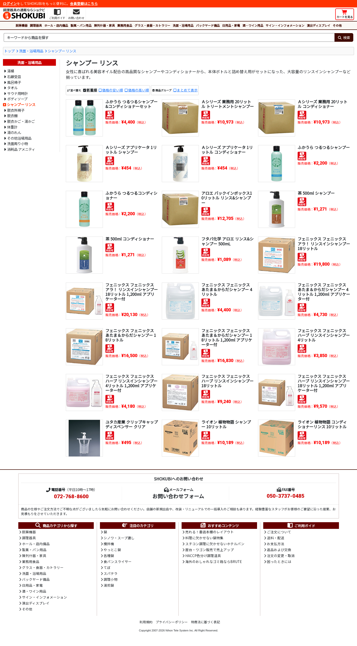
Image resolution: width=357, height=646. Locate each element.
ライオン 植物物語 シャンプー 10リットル (226, 424)
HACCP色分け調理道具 (203, 556)
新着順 (92, 90)
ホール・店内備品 (56, 25)
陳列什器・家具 (104, 25)
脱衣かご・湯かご (21, 121)
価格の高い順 (138, 90)
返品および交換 (279, 550)
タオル (12, 87)
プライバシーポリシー (172, 623)
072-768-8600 (71, 496)
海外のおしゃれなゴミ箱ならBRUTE (213, 562)
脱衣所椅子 (15, 110)
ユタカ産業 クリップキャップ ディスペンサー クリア (131, 424)
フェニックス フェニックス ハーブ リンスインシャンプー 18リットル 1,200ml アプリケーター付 (324, 383)
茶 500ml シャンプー (316, 193)
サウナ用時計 (17, 93)
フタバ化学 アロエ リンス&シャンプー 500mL (227, 241)
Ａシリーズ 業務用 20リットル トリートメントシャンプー (227, 104)
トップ (9, 50)
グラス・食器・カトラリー (152, 25)
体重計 (12, 126)
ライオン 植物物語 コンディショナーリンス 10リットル (322, 424)
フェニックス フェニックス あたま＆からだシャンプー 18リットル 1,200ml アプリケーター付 (226, 337)
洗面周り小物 (17, 143)
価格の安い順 (112, 90)
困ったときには (279, 562)
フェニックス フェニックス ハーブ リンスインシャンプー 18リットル (227, 380)
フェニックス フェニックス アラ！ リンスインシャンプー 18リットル (324, 243)
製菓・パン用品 (81, 25)
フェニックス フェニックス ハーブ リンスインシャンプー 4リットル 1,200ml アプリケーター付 (131, 383)
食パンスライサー (118, 562)
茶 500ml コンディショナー (129, 239)
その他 (337, 25)
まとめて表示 (187, 90)
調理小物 (111, 580)
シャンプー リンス (62, 50)
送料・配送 (275, 538)
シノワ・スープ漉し (119, 538)
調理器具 (36, 25)
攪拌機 (109, 544)
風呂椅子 (14, 82)
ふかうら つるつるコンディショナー (131, 195)
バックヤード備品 (208, 25)
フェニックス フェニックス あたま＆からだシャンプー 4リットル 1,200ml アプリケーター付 (324, 292)
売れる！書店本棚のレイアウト (209, 532)
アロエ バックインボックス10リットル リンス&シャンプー (226, 197)
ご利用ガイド (301, 525)
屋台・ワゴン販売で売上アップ (209, 550)
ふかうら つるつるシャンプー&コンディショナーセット (131, 104)
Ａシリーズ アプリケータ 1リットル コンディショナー (227, 149)
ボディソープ (17, 98)
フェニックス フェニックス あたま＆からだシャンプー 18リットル (130, 335)
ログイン (10, 3)
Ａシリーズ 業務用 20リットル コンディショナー (322, 104)
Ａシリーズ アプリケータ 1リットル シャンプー (131, 149)
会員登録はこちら (84, 3)
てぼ (107, 568)
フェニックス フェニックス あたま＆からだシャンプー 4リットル (226, 289)
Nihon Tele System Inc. (180, 631)
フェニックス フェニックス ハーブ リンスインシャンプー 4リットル (324, 335)
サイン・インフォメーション (285, 25)
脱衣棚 (12, 115)
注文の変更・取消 (281, 556)
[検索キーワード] (169, 37)
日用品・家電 (231, 25)
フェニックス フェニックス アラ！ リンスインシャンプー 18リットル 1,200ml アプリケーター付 (131, 292)
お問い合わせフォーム (178, 496)
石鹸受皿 (14, 76)
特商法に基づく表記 (205, 623)
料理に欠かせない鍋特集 (204, 538)
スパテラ (111, 574)
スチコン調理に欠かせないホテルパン (214, 544)
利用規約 (146, 623)
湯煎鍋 (109, 586)
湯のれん (14, 132)
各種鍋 (109, 556)
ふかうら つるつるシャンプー (324, 147)
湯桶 (10, 70)
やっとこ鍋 (112, 550)
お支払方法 (275, 544)
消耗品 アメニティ (21, 149)
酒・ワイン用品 (252, 25)
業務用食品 (124, 25)
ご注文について (279, 532)
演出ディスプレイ (318, 25)
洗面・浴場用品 (183, 25)
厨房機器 (21, 25)
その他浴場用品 (19, 138)
